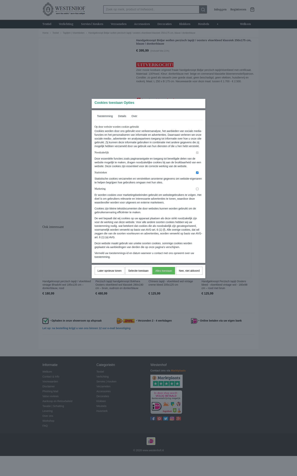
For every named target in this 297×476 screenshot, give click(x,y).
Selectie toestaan (138, 278)
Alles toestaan (163, 278)
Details (122, 123)
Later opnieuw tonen (110, 278)
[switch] (197, 160)
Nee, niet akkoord (189, 278)
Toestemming (105, 123)
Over (134, 123)
